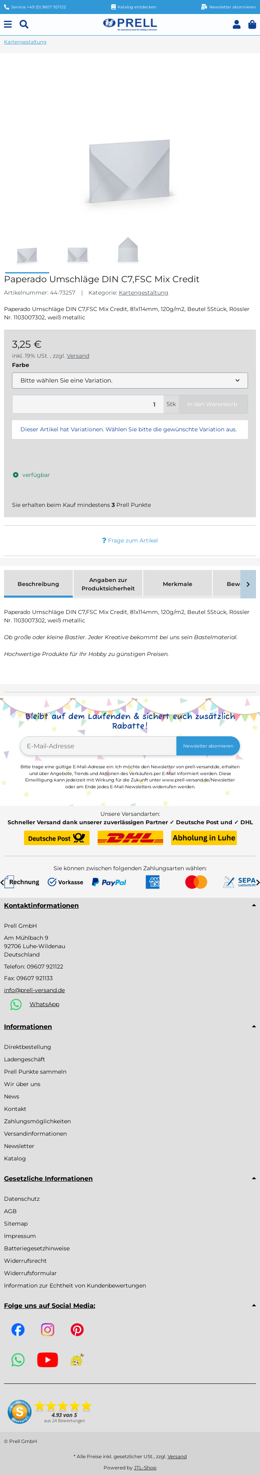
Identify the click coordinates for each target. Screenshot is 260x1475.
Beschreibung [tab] (38, 584)
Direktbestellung (27, 1046)
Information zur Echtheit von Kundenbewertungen (75, 1285)
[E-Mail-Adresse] (98, 745)
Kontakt (15, 1108)
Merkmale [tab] (177, 584)
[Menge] (88, 404)
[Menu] (8, 24)
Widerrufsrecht (25, 1260)
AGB (10, 1211)
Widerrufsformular (30, 1273)
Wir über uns (22, 1084)
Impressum (20, 1236)
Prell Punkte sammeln (35, 1071)
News (11, 1096)
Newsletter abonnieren (208, 746)
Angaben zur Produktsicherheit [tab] (108, 584)
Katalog (15, 1158)
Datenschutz (22, 1198)
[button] (236, 24)
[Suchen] (24, 24)
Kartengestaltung (143, 292)
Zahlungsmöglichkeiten (37, 1121)
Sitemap (16, 1223)
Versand (78, 355)
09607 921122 (45, 966)
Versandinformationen (35, 1133)
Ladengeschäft (24, 1059)
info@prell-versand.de (34, 990)
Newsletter (19, 1146)
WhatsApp (44, 1004)
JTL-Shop (145, 1468)
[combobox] (130, 381)
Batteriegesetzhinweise (37, 1248)
